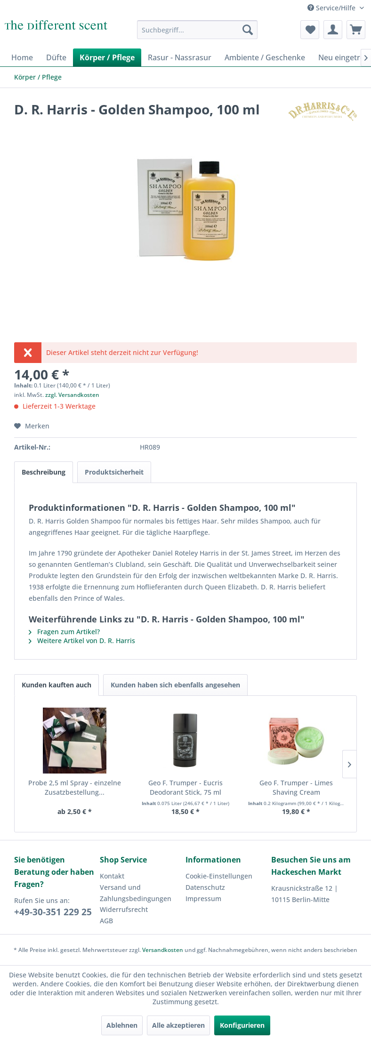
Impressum (203, 898)
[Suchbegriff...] (197, 29)
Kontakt (112, 875)
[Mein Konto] (332, 29)
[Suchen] (248, 29)
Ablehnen (121, 1025)
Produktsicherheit (114, 472)
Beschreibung (43, 472)
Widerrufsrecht (124, 909)
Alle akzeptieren (178, 1025)
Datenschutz (205, 887)
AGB (106, 920)
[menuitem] (197, 29)
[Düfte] (56, 57)
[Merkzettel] (309, 29)
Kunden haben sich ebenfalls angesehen (175, 684)
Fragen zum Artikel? (64, 631)
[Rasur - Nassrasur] (179, 57)
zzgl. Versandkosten (72, 395)
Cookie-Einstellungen (219, 875)
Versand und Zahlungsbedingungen (135, 893)
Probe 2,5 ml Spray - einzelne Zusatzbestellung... (74, 787)
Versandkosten (162, 950)
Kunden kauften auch (56, 684)
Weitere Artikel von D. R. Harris (82, 640)
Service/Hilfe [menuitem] (332, 7)
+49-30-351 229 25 (53, 912)
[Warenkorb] (356, 29)
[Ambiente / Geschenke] (265, 57)
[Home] (22, 57)
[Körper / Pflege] (107, 57)
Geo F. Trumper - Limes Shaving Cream (296, 787)
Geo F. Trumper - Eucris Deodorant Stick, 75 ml (185, 787)
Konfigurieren (242, 1025)
